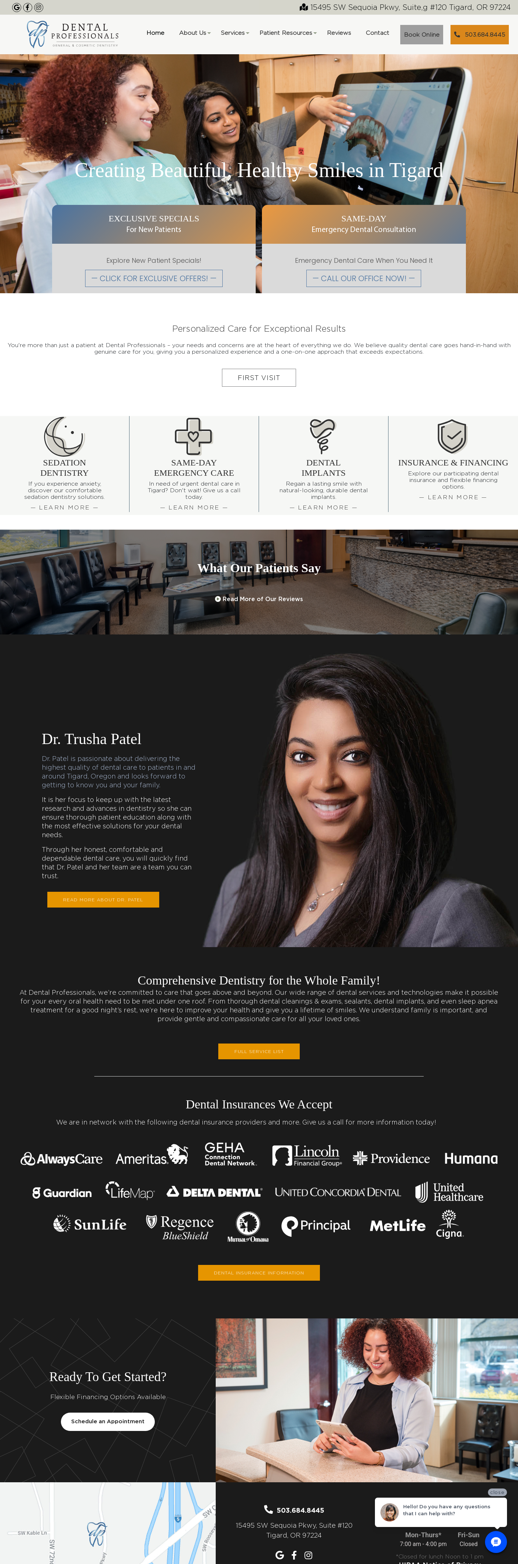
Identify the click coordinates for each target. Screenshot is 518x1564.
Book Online (421, 35)
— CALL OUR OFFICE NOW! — (364, 278)
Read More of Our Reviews (259, 599)
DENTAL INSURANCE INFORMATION (259, 1272)
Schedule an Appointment (108, 1422)
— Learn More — (64, 507)
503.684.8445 (479, 35)
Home (155, 33)
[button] (24, 584)
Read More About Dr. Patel (103, 899)
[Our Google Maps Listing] (280, 1555)
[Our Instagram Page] (38, 7)
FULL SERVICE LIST (259, 1051)
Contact (377, 33)
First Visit (259, 377)
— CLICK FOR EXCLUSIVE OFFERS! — (153, 278)
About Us (194, 35)
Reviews (339, 33)
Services (234, 35)
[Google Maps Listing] (16, 7)
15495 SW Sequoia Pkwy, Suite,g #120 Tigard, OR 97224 (405, 7)
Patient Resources (287, 35)
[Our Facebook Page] (27, 7)
